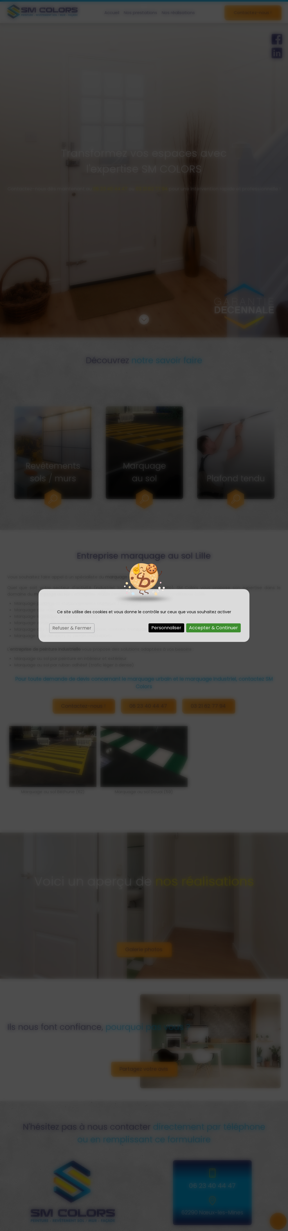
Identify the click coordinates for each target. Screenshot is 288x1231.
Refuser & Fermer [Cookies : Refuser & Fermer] (71, 628)
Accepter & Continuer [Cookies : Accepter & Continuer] (213, 627)
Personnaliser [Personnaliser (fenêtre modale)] (166, 627)
